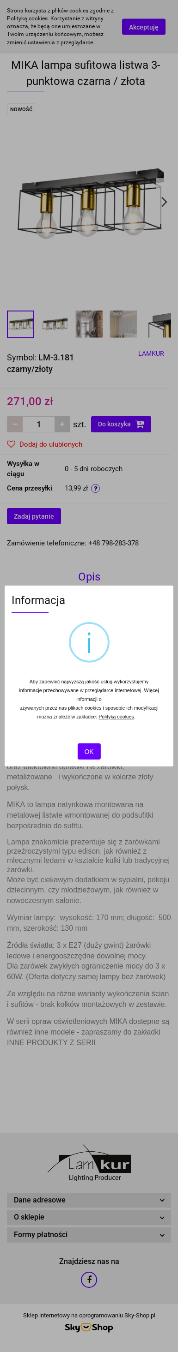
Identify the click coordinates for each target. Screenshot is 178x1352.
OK (88, 751)
